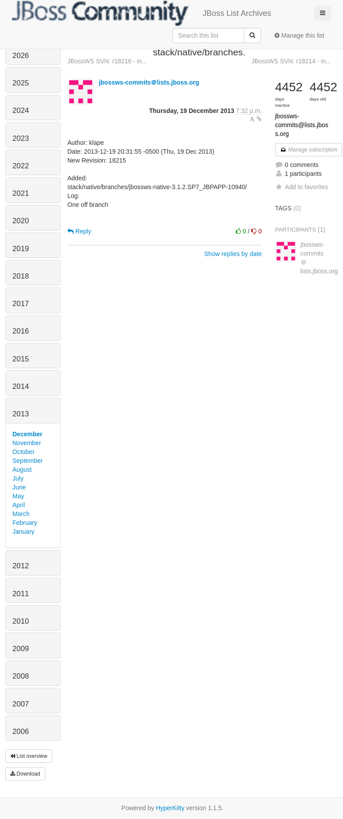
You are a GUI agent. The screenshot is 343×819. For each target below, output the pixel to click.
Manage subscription (309, 150)
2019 (20, 249)
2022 (20, 166)
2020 (20, 221)
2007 (20, 704)
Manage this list (299, 35)
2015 (20, 359)
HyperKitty (170, 807)
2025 (20, 83)
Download (25, 774)
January (23, 531)
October (23, 451)
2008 (20, 676)
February (24, 522)
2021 (20, 193)
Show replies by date (233, 253)
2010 (20, 621)
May (18, 496)
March (21, 513)
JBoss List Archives (141, 13)
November (26, 442)
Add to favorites (301, 186)
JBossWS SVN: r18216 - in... (107, 61)
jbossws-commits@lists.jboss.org (301, 125)
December (27, 434)
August (22, 469)
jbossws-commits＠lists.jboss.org (149, 82)
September (27, 460)
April (18, 504)
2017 (20, 303)
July (17, 478)
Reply (79, 231)
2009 (20, 648)
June (19, 487)
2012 (20, 566)
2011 (20, 594)
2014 (20, 386)
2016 (20, 331)
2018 (20, 276)
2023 (20, 138)
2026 (20, 55)
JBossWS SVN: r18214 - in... (291, 61)
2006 (20, 731)
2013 (20, 414)
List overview (28, 756)
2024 (20, 110)
